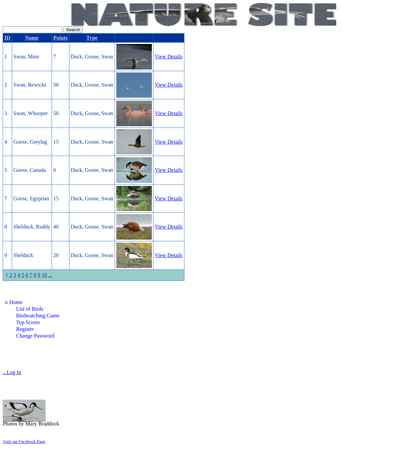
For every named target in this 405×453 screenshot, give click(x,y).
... (50, 275)
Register (25, 329)
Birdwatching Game (37, 315)
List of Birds (29, 309)
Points (60, 38)
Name (32, 38)
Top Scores (28, 322)
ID (7, 38)
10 (44, 275)
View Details (169, 56)
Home (15, 302)
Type (91, 38)
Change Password (35, 336)
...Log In (12, 372)
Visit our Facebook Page (24, 441)
